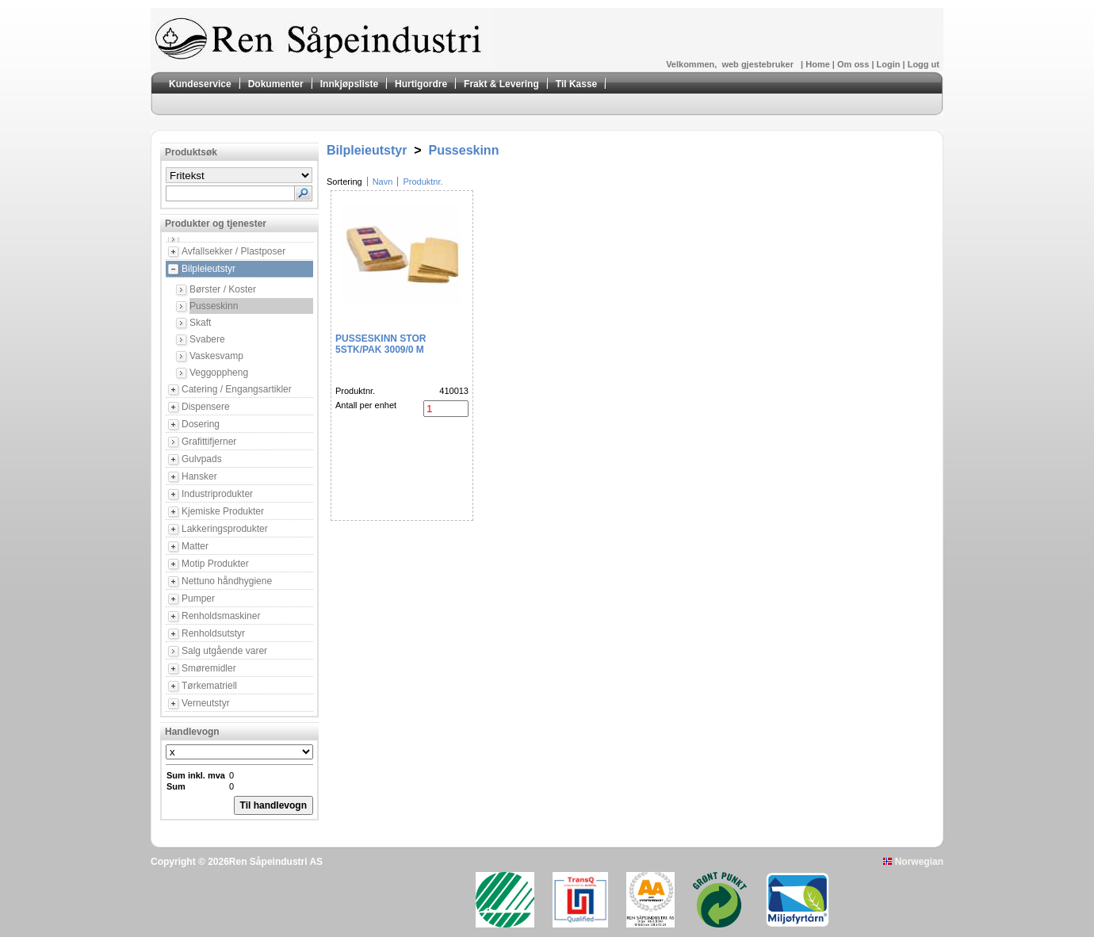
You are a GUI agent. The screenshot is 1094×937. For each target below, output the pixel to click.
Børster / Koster (222, 289)
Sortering (344, 181)
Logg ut (923, 64)
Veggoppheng (218, 372)
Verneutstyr (206, 703)
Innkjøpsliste (349, 84)
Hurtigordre (421, 84)
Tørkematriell (209, 685)
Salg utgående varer (224, 650)
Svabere (207, 339)
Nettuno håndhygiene (227, 581)
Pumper (198, 598)
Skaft (200, 322)
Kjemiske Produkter (223, 511)
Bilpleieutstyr (208, 268)
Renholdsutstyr (213, 633)
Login (890, 64)
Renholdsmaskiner (221, 615)
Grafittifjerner (209, 441)
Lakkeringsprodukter (225, 528)
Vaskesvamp (216, 355)
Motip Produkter (215, 563)
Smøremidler (209, 668)
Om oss (854, 64)
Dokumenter (276, 84)
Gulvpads (202, 459)
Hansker (199, 476)
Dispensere (206, 406)
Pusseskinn (213, 306)
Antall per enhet (365, 405)
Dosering (201, 424)
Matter (195, 546)
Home (818, 64)
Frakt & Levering (501, 84)
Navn (383, 181)
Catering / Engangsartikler (237, 389)
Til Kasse (576, 84)
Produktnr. (422, 181)
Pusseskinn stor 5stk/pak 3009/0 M (380, 344)
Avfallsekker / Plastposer (233, 251)
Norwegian (913, 861)
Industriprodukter (217, 493)
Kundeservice (200, 84)
